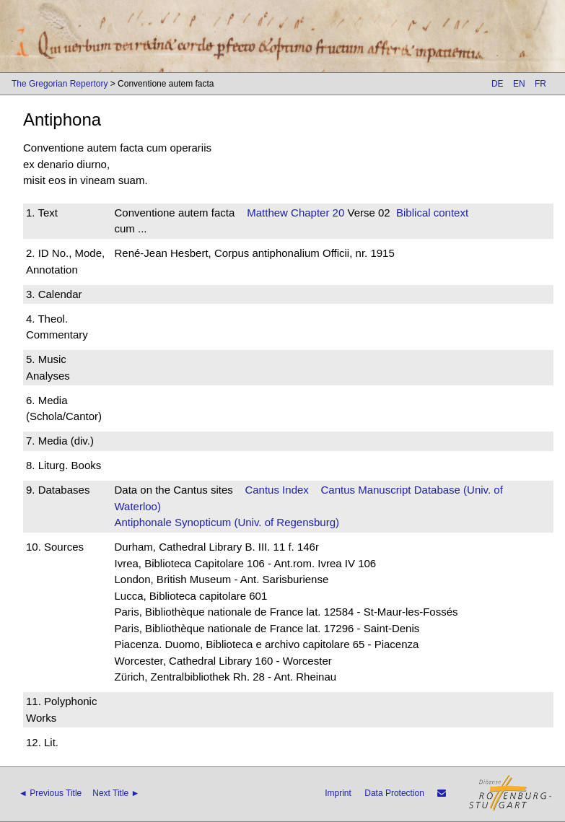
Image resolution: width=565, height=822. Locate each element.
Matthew (267, 212)
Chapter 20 (316, 212)
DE (497, 84)
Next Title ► (115, 793)
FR (540, 84)
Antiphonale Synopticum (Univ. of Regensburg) (226, 522)
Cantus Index (276, 490)
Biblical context (432, 212)
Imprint (338, 793)
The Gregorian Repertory (60, 84)
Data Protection (394, 793)
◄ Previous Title (50, 793)
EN (519, 84)
